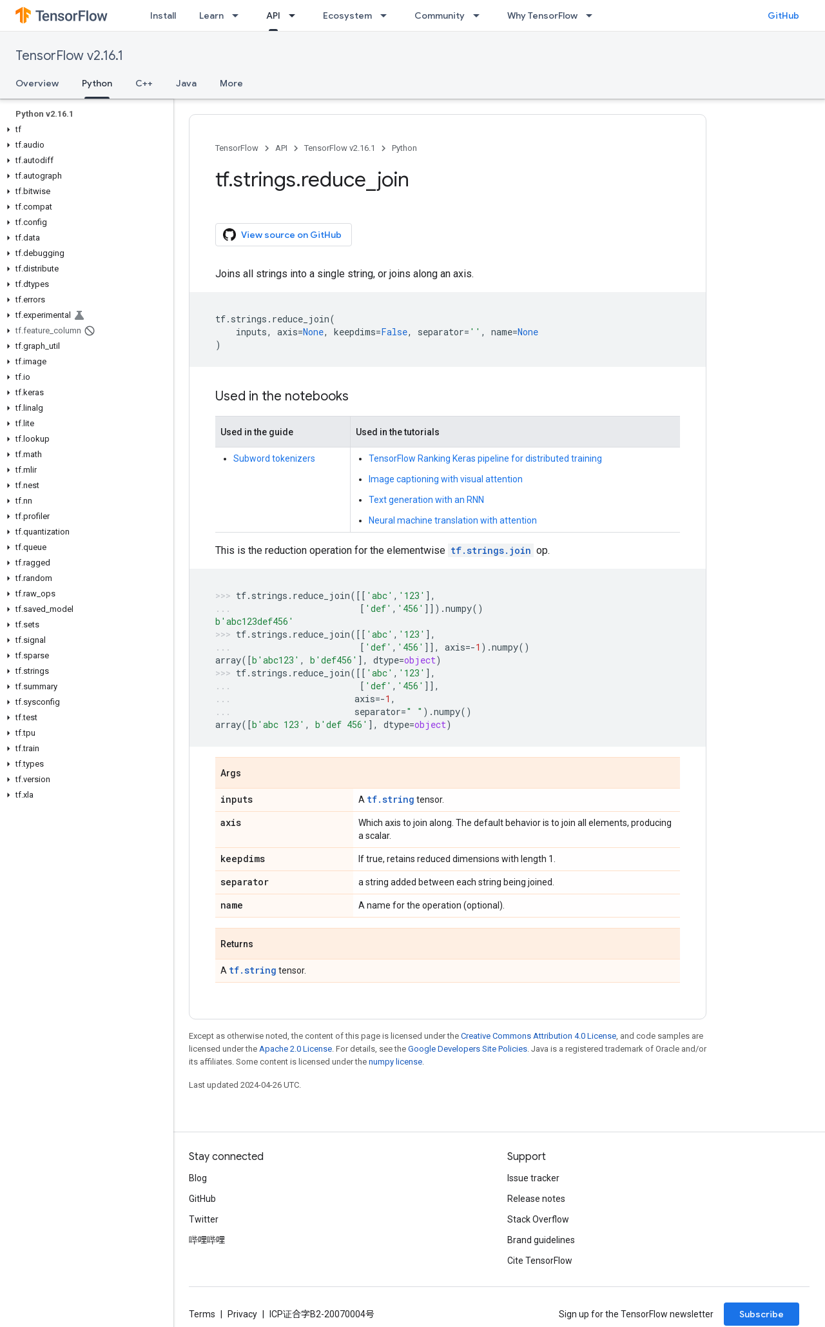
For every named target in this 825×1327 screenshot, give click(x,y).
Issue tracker (533, 1178)
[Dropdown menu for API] (295, 15)
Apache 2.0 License (295, 1049)
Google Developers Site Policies (467, 1049)
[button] (84, 129)
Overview (37, 83)
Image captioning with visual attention (446, 479)
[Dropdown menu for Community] (480, 15)
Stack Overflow (538, 1219)
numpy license (395, 1062)
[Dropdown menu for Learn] (239, 15)
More (231, 83)
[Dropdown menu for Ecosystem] (387, 15)
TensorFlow (236, 148)
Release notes (536, 1199)
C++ (144, 83)
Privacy (242, 1314)
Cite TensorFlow (539, 1260)
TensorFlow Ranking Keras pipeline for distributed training (485, 458)
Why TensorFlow (542, 15)
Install (163, 15)
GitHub (783, 15)
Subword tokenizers (274, 458)
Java (186, 83)
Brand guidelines (541, 1240)
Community (439, 15)
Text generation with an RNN (426, 500)
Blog (198, 1178)
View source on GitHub (282, 234)
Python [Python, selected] (97, 83)
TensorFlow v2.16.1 (69, 56)
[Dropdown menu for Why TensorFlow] (593, 15)
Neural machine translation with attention (453, 520)
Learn (211, 15)
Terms (202, 1314)
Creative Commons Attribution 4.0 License (538, 1036)
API (281, 148)
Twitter (203, 1219)
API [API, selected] (273, 15)
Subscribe (761, 1314)
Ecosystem (347, 15)
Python (404, 148)
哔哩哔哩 (207, 1240)
